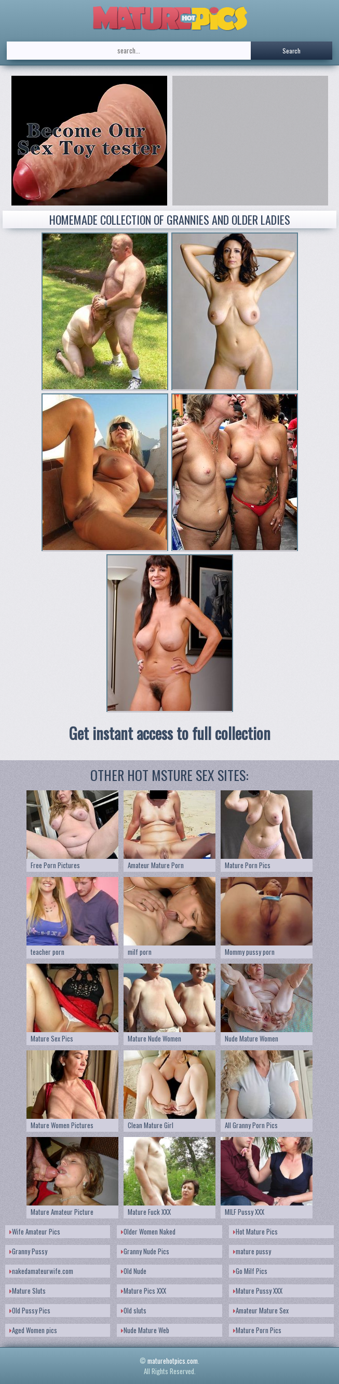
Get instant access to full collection (169, 733)
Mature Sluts (27, 1290)
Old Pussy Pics (29, 1310)
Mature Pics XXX (143, 1290)
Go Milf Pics (250, 1271)
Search (291, 50)
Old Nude (133, 1271)
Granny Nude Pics (145, 1251)
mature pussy (252, 1251)
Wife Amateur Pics (34, 1231)
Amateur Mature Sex (261, 1310)
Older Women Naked (148, 1231)
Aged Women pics (33, 1330)
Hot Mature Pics (255, 1231)
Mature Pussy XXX (257, 1290)
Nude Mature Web (145, 1330)
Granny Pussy (28, 1251)
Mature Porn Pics (257, 1330)
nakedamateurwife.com (41, 1271)
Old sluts (133, 1310)
